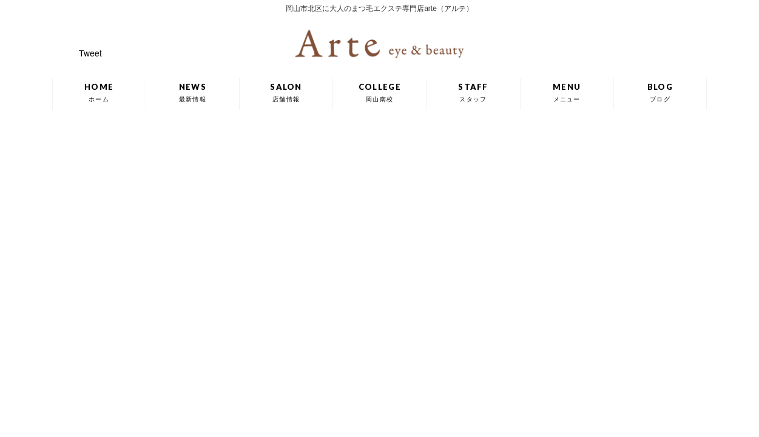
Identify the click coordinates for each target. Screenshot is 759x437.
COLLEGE (380, 92)
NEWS (192, 92)
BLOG (660, 92)
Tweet (90, 54)
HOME (98, 92)
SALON (286, 92)
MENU (567, 92)
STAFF (473, 92)
